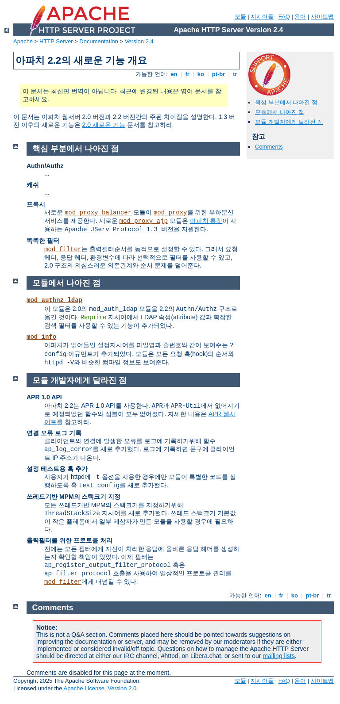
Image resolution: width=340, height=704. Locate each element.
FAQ (284, 16)
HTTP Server (56, 41)
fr (187, 74)
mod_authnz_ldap (54, 300)
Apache (23, 41)
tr (235, 74)
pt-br (218, 74)
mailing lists (278, 655)
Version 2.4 (139, 41)
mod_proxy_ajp (144, 221)
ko (200, 74)
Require (94, 317)
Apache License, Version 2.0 (99, 688)
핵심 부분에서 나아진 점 (286, 102)
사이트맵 (322, 16)
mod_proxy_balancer (98, 212)
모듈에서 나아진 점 (279, 112)
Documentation (98, 41)
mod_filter (62, 249)
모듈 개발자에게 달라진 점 (289, 122)
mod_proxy (170, 212)
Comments (269, 146)
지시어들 (262, 16)
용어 (300, 16)
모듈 (240, 16)
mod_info (41, 337)
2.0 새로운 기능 (103, 124)
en (174, 74)
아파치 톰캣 (206, 220)
